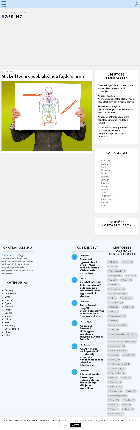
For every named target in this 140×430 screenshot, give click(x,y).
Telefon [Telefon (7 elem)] (129, 400)
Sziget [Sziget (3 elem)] (114, 400)
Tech (103, 192)
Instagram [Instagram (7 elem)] (116, 303)
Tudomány (106, 196)
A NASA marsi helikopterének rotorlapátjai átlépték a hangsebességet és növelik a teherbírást (91, 357)
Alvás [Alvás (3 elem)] (114, 262)
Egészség (105, 170)
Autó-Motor (106, 164)
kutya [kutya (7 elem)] (114, 321)
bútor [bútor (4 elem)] (132, 276)
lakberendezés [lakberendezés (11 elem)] (118, 325)
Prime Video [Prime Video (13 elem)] (117, 373)
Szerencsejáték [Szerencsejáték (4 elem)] (118, 396)
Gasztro (105, 183)
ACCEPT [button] (75, 425)
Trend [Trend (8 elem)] (114, 405)
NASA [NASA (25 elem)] (129, 355)
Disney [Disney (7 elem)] (127, 280)
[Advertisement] (70, 43)
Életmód (105, 177)
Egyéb (104, 173)
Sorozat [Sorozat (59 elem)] (116, 387)
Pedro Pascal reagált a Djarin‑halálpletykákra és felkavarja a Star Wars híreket (115, 109)
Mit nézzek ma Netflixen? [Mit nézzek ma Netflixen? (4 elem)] (123, 342)
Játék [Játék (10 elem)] (114, 307)
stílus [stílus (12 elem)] (132, 391)
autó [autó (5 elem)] (113, 267)
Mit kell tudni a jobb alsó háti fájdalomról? (43, 76)
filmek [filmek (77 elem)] (114, 285)
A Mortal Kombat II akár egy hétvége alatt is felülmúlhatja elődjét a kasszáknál (90, 381)
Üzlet (103, 205)
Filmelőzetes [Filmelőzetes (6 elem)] (117, 289)
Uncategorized (108, 199)
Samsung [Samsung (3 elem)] (115, 382)
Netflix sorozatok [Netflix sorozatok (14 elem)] (120, 364)
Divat (103, 167)
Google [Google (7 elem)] (127, 298)
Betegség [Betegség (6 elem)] (116, 276)
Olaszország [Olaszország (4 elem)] (117, 369)
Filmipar (105, 180)
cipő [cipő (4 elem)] (113, 280)
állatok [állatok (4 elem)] (129, 409)
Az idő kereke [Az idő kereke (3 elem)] (118, 271)
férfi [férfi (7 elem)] (113, 298)
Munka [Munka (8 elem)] (114, 355)
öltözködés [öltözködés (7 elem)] (116, 414)
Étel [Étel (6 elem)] (127, 405)
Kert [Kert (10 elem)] (114, 312)
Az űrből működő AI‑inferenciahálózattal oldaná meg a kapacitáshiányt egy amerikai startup (116, 99)
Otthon (104, 189)
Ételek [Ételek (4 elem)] (114, 409)
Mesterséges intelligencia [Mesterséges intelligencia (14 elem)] (120, 335)
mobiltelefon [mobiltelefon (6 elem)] (117, 346)
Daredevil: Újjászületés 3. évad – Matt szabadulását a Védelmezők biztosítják (116, 88)
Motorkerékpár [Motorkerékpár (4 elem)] (118, 351)
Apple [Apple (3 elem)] (128, 262)
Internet (105, 186)
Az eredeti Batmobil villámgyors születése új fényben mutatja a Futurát (113, 120)
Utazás (104, 202)
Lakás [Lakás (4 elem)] (114, 330)
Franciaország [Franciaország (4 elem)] (118, 294)
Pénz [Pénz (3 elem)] (114, 378)
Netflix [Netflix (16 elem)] (115, 360)
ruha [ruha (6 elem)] (127, 378)
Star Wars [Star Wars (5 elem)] (116, 391)
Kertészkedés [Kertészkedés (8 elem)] (118, 316)
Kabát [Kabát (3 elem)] (129, 307)
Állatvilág (105, 160)
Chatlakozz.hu (8, 255)
